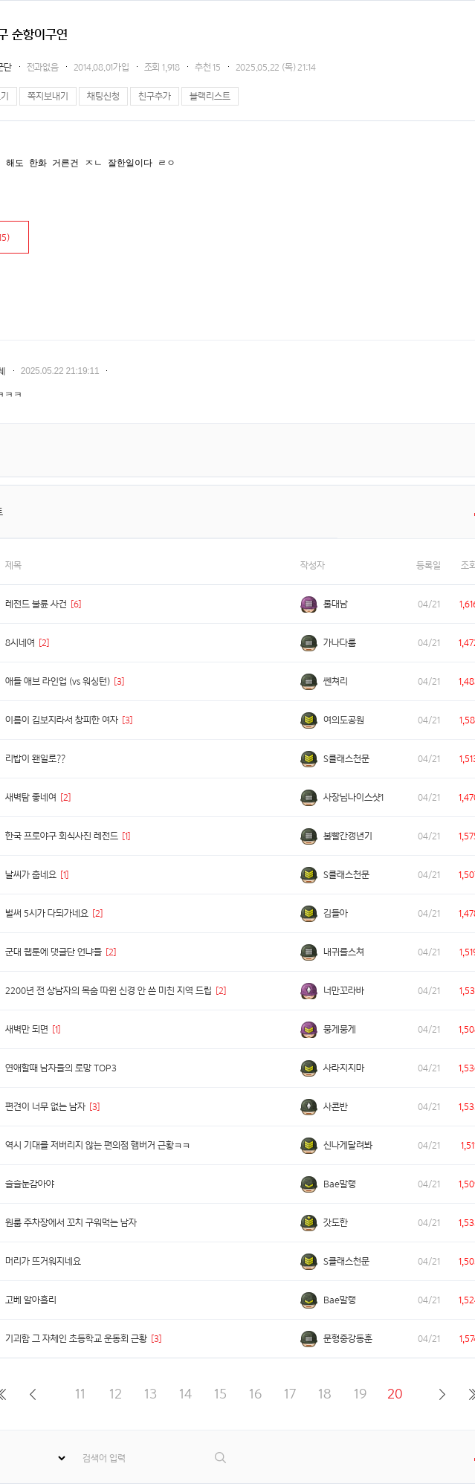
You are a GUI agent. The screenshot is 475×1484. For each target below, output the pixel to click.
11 (80, 1393)
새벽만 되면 (26, 1029)
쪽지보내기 (48, 96)
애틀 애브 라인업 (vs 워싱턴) (57, 681)
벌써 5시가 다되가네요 (46, 913)
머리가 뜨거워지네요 (43, 1261)
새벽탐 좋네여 (30, 797)
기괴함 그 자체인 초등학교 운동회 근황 (76, 1338)
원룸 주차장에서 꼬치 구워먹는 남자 (71, 1222)
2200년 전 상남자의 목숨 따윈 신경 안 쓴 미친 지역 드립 (108, 990)
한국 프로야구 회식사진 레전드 (61, 836)
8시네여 (20, 642)
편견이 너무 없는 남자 (45, 1106)
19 (360, 1393)
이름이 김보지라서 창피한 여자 (61, 720)
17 (290, 1393)
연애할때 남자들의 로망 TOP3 (61, 1068)
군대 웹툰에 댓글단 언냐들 (53, 952)
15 (220, 1393)
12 (115, 1393)
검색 (221, 1457)
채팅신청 (103, 96)
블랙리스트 (210, 96)
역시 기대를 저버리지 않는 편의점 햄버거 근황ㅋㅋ (97, 1145)
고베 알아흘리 (30, 1300)
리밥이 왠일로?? (35, 758)
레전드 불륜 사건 (36, 604)
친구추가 (154, 96)
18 (325, 1393)
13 (150, 1393)
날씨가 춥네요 (30, 874)
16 (255, 1393)
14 (185, 1393)
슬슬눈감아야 (29, 1184)
